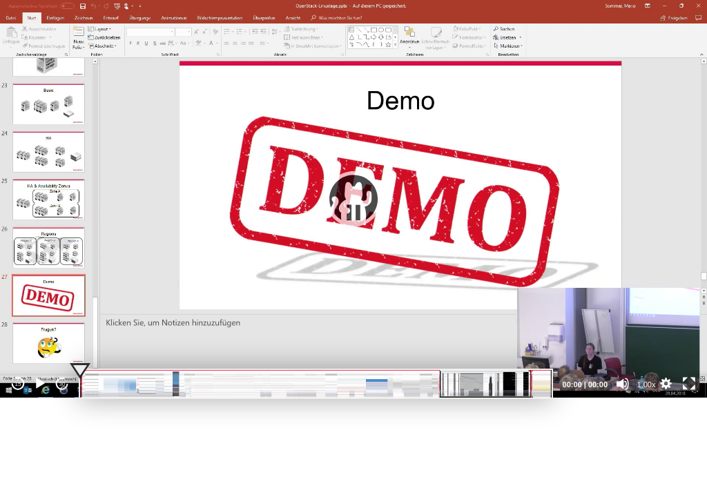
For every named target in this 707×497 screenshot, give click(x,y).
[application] (353, 199)
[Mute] (623, 384)
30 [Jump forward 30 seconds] (62, 384)
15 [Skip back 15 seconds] (18, 384)
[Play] (40, 384)
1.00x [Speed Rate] (646, 384)
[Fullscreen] (689, 384)
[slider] (316, 384)
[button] (353, 198)
